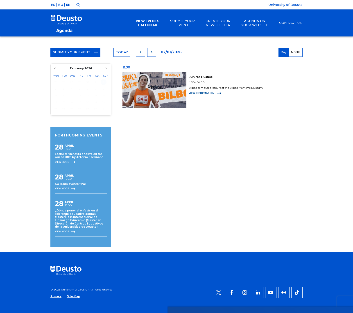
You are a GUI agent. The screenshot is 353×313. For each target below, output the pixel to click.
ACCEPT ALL (293, 245)
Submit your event (75, 52)
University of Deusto (285, 5)
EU (60, 5)
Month (295, 52)
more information (143, 258)
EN (68, 5)
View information (205, 93)
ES (53, 5)
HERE (224, 258)
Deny (287, 259)
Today (122, 52)
